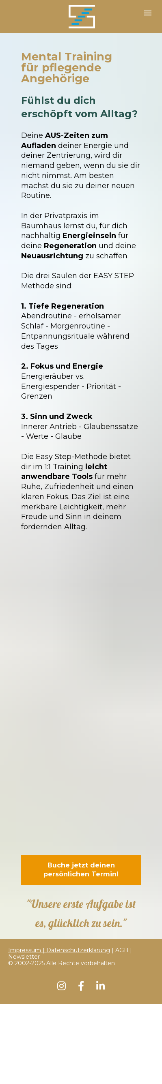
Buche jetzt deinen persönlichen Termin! (81, 869)
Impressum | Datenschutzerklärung (59, 950)
